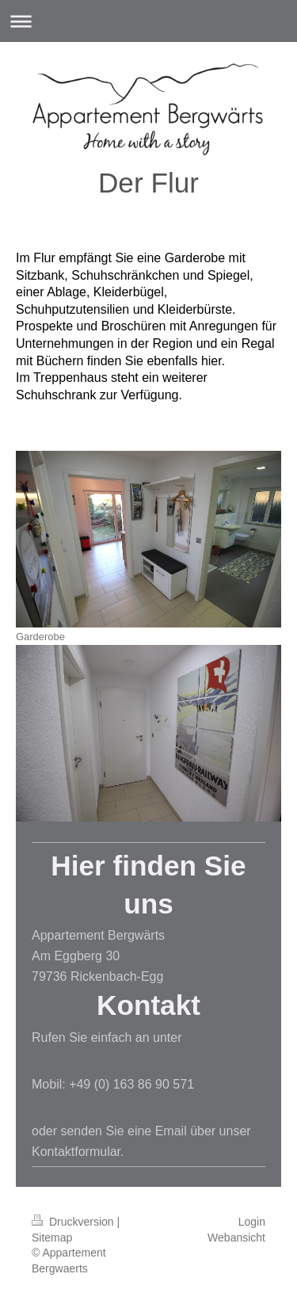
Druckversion (74, 1221)
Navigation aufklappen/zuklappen (148, 21)
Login (251, 1221)
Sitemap (52, 1237)
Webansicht (236, 1237)
